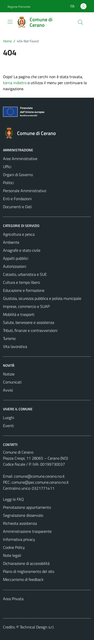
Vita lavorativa (15, 346)
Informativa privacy (19, 539)
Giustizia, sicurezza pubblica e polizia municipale (42, 298)
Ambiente (11, 242)
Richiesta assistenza (20, 523)
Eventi (8, 426)
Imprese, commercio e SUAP (26, 306)
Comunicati (12, 382)
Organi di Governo (18, 175)
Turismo (9, 338)
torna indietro (15, 83)
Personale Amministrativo (24, 191)
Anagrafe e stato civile (21, 250)
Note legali (12, 555)
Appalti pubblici (15, 258)
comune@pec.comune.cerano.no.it (40, 482)
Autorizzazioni (14, 266)
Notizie (9, 374)
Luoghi (8, 418)
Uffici (7, 167)
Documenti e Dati (17, 207)
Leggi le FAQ (13, 499)
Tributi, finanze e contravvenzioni (30, 330)
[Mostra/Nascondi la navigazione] (10, 22)
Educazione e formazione (23, 290)
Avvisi (8, 390)
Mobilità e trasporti (18, 314)
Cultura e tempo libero (21, 282)
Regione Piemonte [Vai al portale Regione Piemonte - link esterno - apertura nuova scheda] (19, 6)
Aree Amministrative (20, 159)
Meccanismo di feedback (23, 579)
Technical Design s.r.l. (37, 627)
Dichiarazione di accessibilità (26, 563)
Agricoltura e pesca (19, 234)
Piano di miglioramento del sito (28, 571)
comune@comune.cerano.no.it (39, 476)
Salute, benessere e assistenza (28, 322)
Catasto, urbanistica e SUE (25, 274)
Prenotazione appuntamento (27, 507)
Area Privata (13, 599)
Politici (8, 183)
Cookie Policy (14, 547)
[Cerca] (80, 22)
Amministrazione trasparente (27, 531)
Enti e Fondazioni (17, 199)
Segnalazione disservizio (23, 515)
